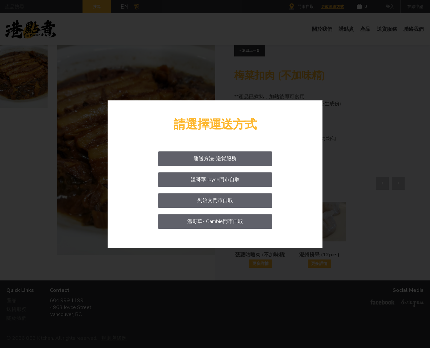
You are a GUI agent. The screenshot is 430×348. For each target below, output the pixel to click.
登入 (390, 7)
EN (125, 6)
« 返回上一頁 (249, 50)
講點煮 (346, 29)
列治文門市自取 (215, 200)
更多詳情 (260, 263)
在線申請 (415, 7)
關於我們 (322, 29)
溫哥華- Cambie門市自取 (215, 221)
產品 (365, 29)
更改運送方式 (332, 6)
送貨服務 (387, 29)
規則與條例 (114, 338)
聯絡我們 (413, 29)
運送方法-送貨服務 (215, 158)
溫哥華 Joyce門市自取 (215, 179)
